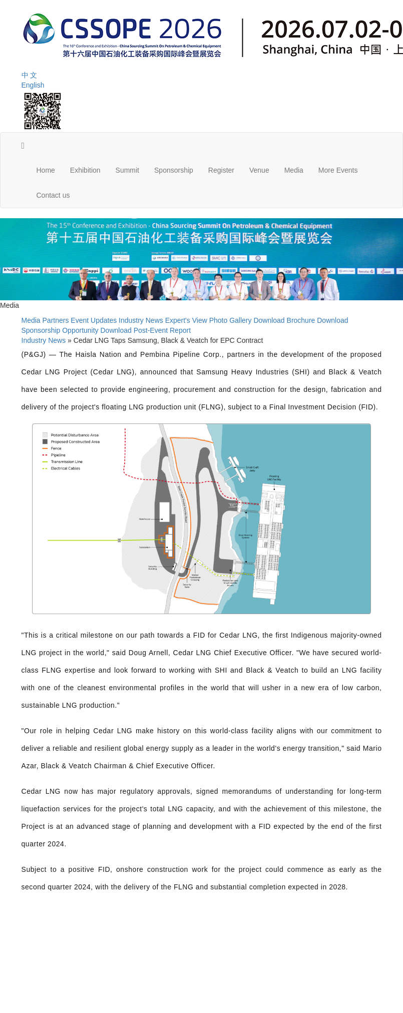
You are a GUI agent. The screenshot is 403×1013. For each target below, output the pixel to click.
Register (221, 170)
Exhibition (85, 170)
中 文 (30, 75)
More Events (338, 170)
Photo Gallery (230, 320)
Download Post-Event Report (145, 330)
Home (46, 170)
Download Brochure (284, 320)
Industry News (141, 320)
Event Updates (94, 320)
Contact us (53, 195)
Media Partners (45, 320)
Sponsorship (173, 170)
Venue (259, 170)
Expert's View (186, 320)
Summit (127, 170)
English (33, 85)
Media (293, 170)
